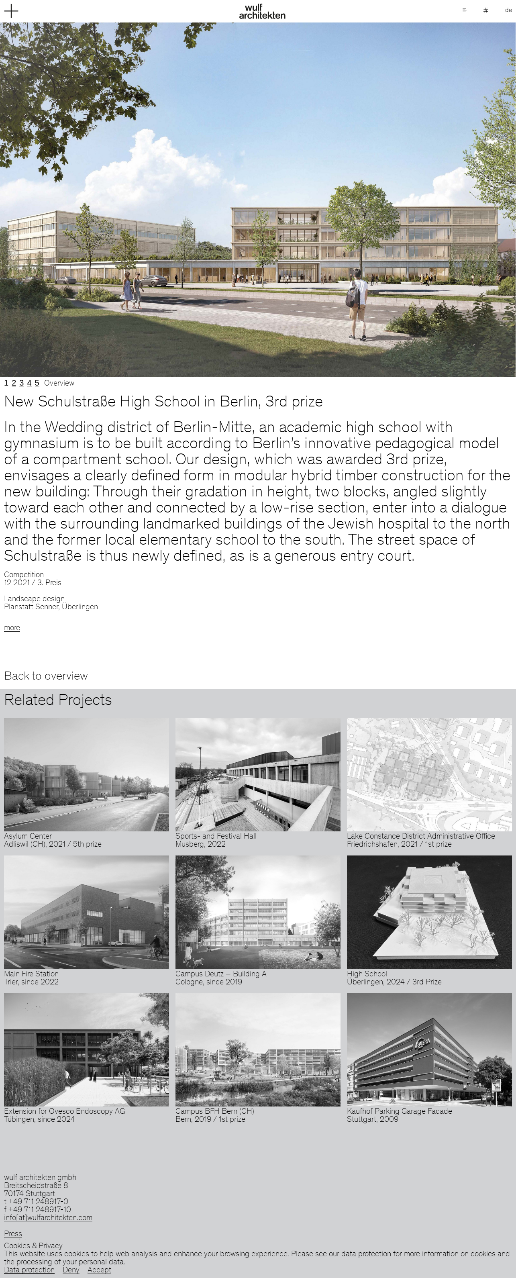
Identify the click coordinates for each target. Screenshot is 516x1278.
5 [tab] (37, 383)
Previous (129, 199)
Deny (71, 1271)
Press (13, 1235)
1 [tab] (6, 383)
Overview (59, 384)
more (12, 629)
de (508, 10)
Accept (99, 1271)
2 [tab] (14, 383)
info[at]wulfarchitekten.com (48, 1219)
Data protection (29, 1271)
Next (387, 199)
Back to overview (46, 677)
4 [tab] (29, 383)
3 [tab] (21, 383)
